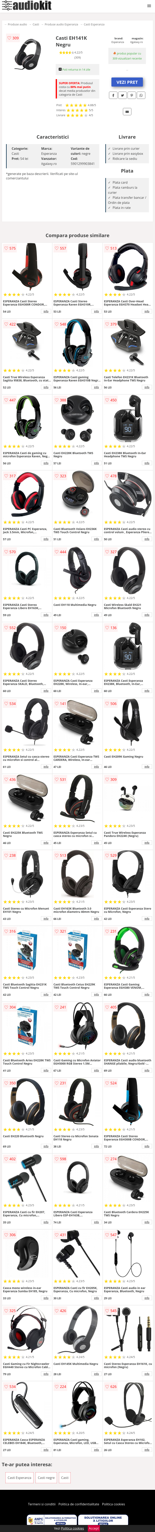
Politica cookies (113, 1504)
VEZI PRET (127, 82)
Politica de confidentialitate (79, 1504)
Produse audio (17, 24)
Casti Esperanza (94, 24)
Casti (36, 24)
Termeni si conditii (42, 1504)
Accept (94, 1528)
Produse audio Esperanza (61, 24)
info (46, 311)
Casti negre (46, 1477)
